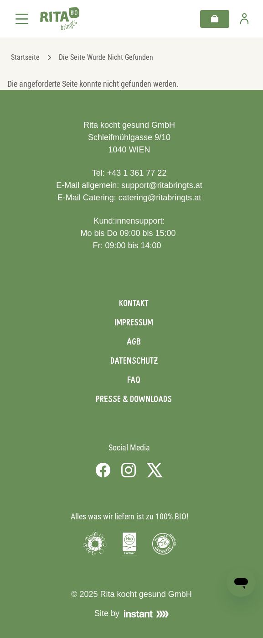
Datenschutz (134, 360)
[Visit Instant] (146, 613)
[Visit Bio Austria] (129, 543)
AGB (134, 341)
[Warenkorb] (214, 19)
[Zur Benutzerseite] (244, 18)
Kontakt (134, 303)
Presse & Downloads (134, 399)
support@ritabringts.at (161, 185)
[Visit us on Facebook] (103, 470)
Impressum (133, 322)
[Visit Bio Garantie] (164, 543)
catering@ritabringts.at (160, 197)
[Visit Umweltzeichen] (95, 543)
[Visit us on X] (155, 470)
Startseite (25, 57)
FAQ (133, 380)
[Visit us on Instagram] (128, 470)
